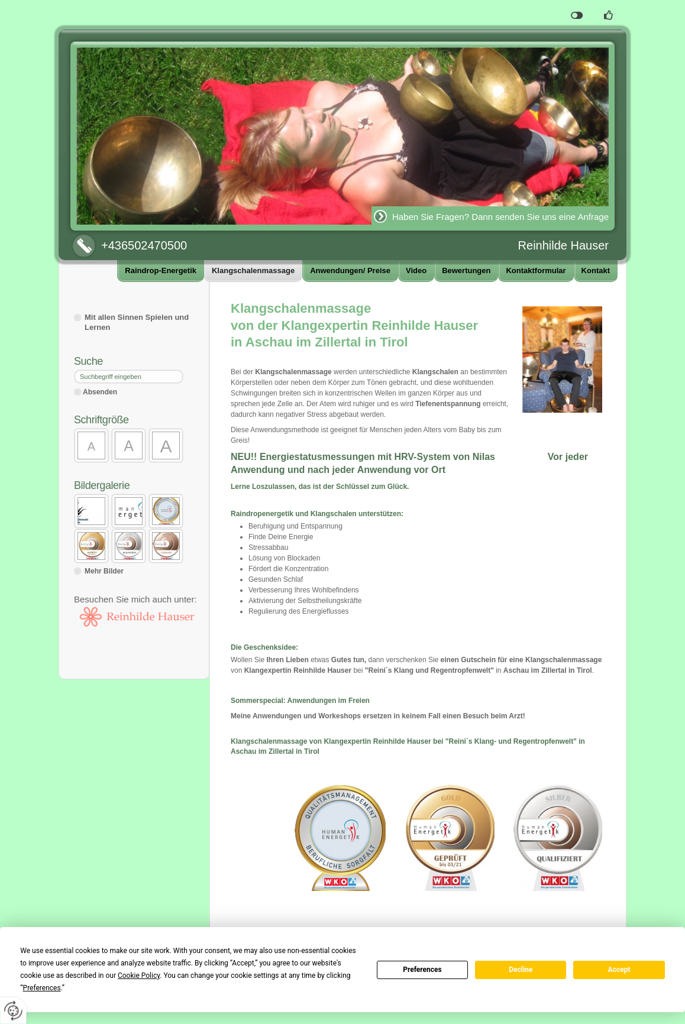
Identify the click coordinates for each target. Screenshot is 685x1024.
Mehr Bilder (104, 571)
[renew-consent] (13, 1010)
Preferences (422, 969)
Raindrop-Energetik (160, 270)
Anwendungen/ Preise (350, 270)
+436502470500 (144, 245)
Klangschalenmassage (253, 270)
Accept (619, 969)
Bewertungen (466, 270)
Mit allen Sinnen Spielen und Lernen (137, 322)
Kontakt (595, 270)
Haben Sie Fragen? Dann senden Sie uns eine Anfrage (500, 217)
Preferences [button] (42, 988)
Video (416, 270)
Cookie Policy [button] (139, 975)
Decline (520, 969)
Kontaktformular (536, 270)
